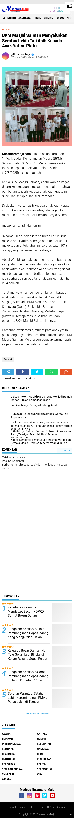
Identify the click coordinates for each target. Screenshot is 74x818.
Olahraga (8, 754)
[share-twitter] (37, 372)
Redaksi (60, 807)
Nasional (43, 748)
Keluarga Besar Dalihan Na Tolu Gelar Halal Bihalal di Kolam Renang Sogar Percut (27, 655)
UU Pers (50, 807)
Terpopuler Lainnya (37, 713)
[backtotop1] (71, 814)
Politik (41, 764)
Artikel (42, 733)
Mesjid (9, 29)
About (12, 807)
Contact (23, 807)
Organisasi (24, 18)
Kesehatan (44, 743)
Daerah (11, 18)
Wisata (6, 779)
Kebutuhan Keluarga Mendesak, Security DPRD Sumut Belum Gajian (26, 611)
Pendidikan (44, 759)
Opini (40, 754)
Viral (40, 774)
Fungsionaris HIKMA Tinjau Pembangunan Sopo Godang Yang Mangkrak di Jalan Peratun (28, 635)
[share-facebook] (22, 372)
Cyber (40, 807)
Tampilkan (64, 450)
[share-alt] (8, 372)
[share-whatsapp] (51, 372)
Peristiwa (8, 764)
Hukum (37, 18)
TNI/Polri (8, 774)
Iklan (31, 807)
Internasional (11, 743)
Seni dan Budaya (12, 769)
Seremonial (44, 769)
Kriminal (49, 18)
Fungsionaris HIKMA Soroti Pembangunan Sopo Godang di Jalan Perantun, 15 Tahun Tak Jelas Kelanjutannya (28, 678)
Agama (60, 18)
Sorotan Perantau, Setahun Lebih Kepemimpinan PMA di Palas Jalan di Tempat (28, 698)
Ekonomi (7, 738)
